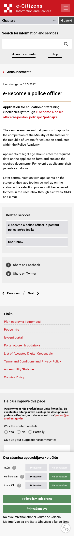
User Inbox (15, 242)
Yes (9, 432)
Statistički (9, 485)
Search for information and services (30, 33)
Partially (36, 432)
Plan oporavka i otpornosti (22, 321)
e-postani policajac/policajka (35, 117)
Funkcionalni (11, 476)
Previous (13, 293)
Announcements (24, 54)
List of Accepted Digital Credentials (28, 353)
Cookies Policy (14, 377)
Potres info (11, 329)
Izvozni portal (13, 337)
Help (55, 54)
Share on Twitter (24, 273)
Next (31, 293)
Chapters (8, 20)
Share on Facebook (26, 265)
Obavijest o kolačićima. (53, 522)
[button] (29, 21)
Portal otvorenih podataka (22, 345)
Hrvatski (66, 20)
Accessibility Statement (20, 369)
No (21, 432)
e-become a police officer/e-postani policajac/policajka (33, 227)
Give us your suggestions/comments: (30, 440)
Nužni (7, 467)
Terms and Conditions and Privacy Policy (32, 361)
